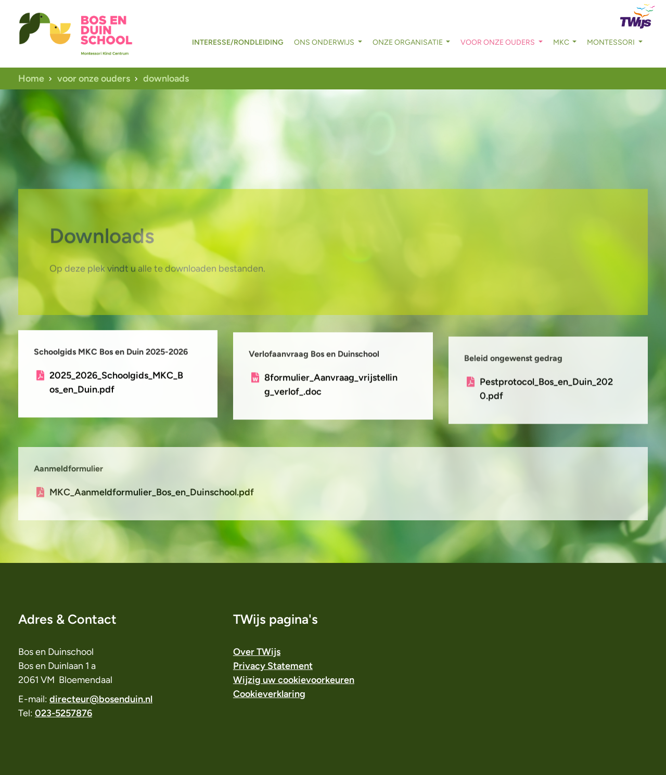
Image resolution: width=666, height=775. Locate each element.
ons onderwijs (325, 42)
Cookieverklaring (269, 694)
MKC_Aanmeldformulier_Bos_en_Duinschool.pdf (151, 504)
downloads (166, 78)
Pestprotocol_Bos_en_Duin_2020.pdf (546, 396)
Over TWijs (256, 652)
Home (31, 78)
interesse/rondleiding (238, 42)
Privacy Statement (273, 666)
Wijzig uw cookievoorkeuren (293, 680)
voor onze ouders (498, 42)
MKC (562, 42)
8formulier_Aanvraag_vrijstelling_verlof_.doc (331, 389)
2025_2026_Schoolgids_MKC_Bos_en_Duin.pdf (116, 384)
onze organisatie (408, 42)
